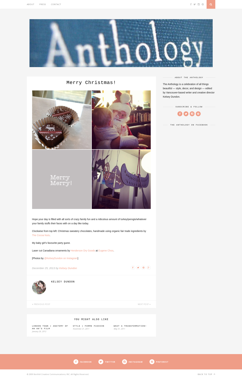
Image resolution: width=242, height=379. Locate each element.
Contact (56, 4)
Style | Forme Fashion (89, 326)
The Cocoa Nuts (41, 235)
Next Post (144, 304)
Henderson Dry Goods (83, 250)
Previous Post (41, 304)
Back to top (206, 374)
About (30, 4)
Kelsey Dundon (68, 268)
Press (42, 4)
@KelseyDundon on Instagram (61, 258)
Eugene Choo (105, 250)
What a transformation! (130, 326)
